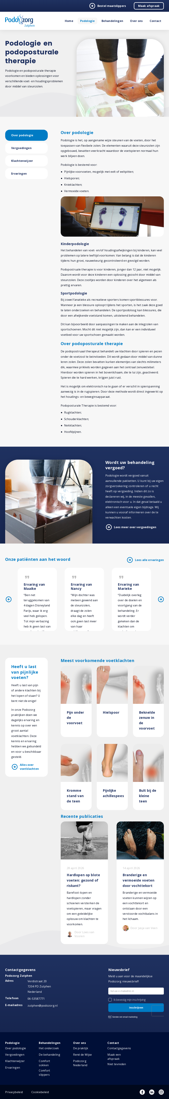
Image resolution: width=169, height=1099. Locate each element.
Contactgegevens (119, 1048)
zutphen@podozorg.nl (43, 1005)
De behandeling (49, 1055)
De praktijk (80, 1048)
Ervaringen (19, 173)
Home (69, 21)
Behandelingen (112, 21)
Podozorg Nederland (80, 1063)
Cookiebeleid (40, 1092)
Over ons (136, 21)
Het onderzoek (49, 1048)
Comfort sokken (44, 1063)
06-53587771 (36, 999)
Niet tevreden (116, 1064)
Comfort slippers (44, 1073)
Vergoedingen (21, 148)
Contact (155, 21)
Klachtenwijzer (22, 161)
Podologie (87, 21)
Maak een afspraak (114, 1057)
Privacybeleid (14, 1092)
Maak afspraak (149, 6)
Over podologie (22, 135)
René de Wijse (82, 1055)
